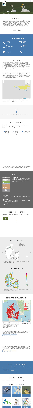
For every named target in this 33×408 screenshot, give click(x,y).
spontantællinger (25, 335)
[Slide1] (16, 182)
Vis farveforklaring (14, 324)
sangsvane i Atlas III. (11, 251)
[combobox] (26, 312)
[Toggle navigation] (29, 1)
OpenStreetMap (26, 98)
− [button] (3, 82)
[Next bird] (32, 8)
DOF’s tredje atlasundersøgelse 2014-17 (21, 250)
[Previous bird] (1, 8)
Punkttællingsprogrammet (24, 356)
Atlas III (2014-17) (15, 279)
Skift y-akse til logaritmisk (6, 324)
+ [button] (3, 81)
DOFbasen (16, 203)
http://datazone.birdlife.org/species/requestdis (14, 101)
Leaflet (22, 98)
